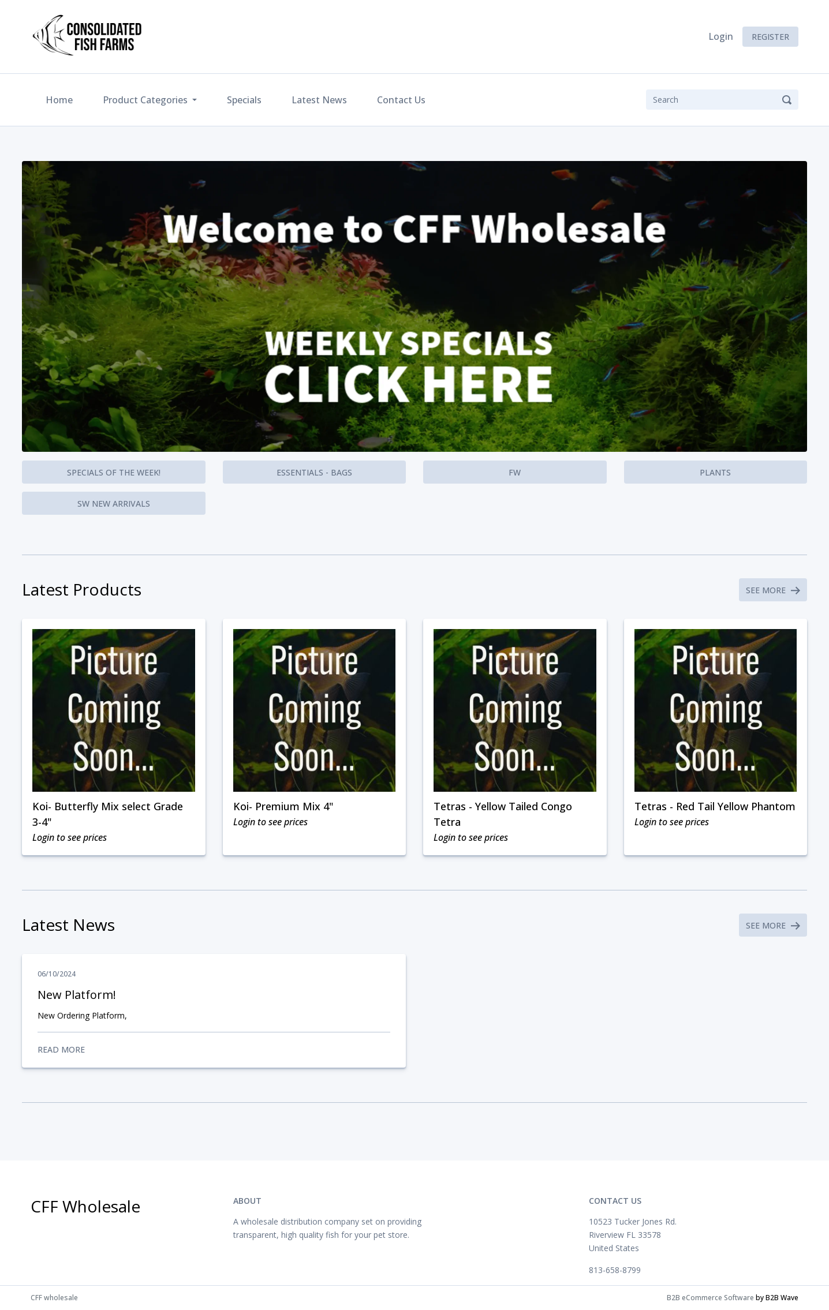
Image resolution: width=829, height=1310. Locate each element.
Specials (244, 99)
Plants (715, 472)
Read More (214, 1049)
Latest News (319, 99)
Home (61, 99)
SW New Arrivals (113, 503)
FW (515, 472)
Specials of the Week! (113, 472)
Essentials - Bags (314, 472)
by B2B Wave (777, 1297)
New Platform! (77, 994)
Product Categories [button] (146, 99)
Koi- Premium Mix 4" (283, 806)
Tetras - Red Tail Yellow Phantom (715, 806)
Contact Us (401, 99)
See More (773, 590)
